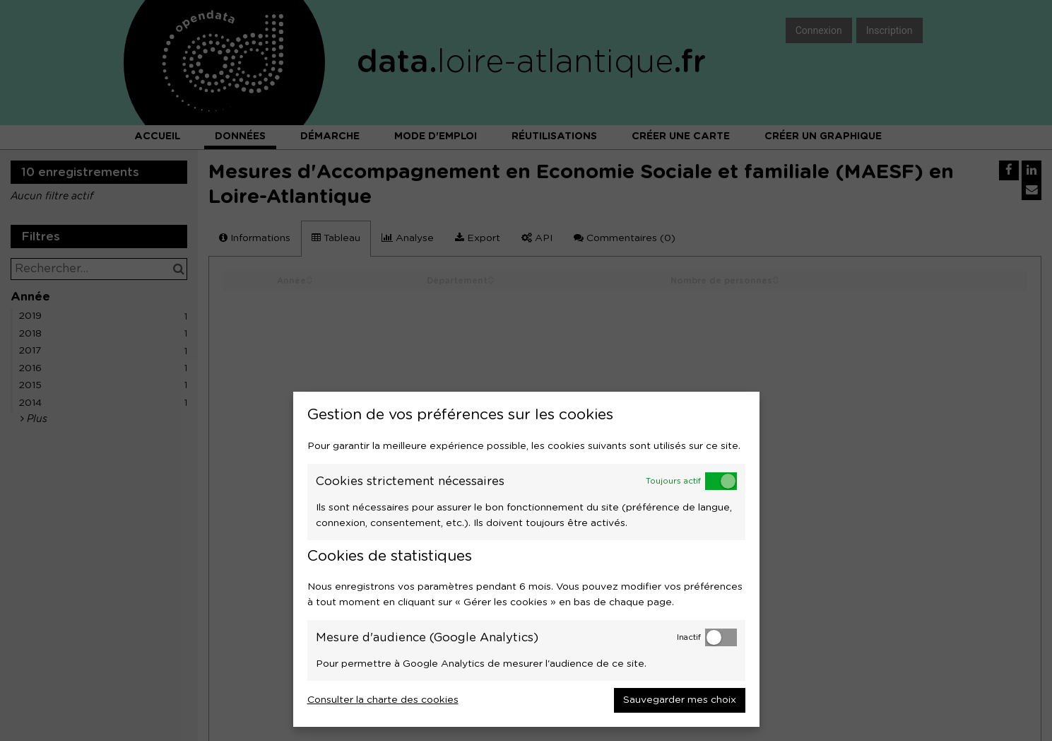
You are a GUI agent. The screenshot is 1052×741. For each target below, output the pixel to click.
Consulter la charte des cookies (383, 700)
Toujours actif (673, 481)
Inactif (689, 637)
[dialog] (526, 559)
